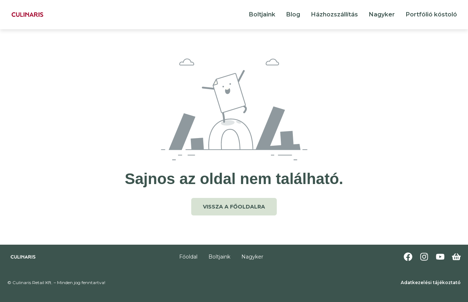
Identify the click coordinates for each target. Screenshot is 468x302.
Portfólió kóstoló (431, 14)
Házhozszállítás (334, 14)
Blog (293, 14)
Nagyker (382, 14)
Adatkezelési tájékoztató (431, 282)
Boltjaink (262, 14)
